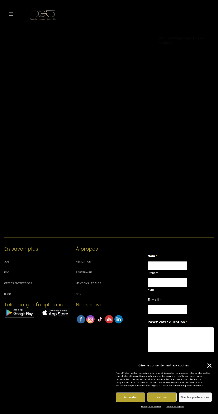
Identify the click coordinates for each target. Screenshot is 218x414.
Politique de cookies (151, 406)
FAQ (6, 272)
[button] (210, 365)
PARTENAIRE (84, 272)
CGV (78, 294)
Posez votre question (167, 322)
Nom (151, 290)
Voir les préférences (195, 397)
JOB (6, 261)
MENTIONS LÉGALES (88, 283)
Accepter (130, 397)
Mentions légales (175, 406)
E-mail (154, 300)
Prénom (153, 273)
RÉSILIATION (83, 261)
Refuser (162, 397)
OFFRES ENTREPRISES (18, 283)
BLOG (7, 294)
